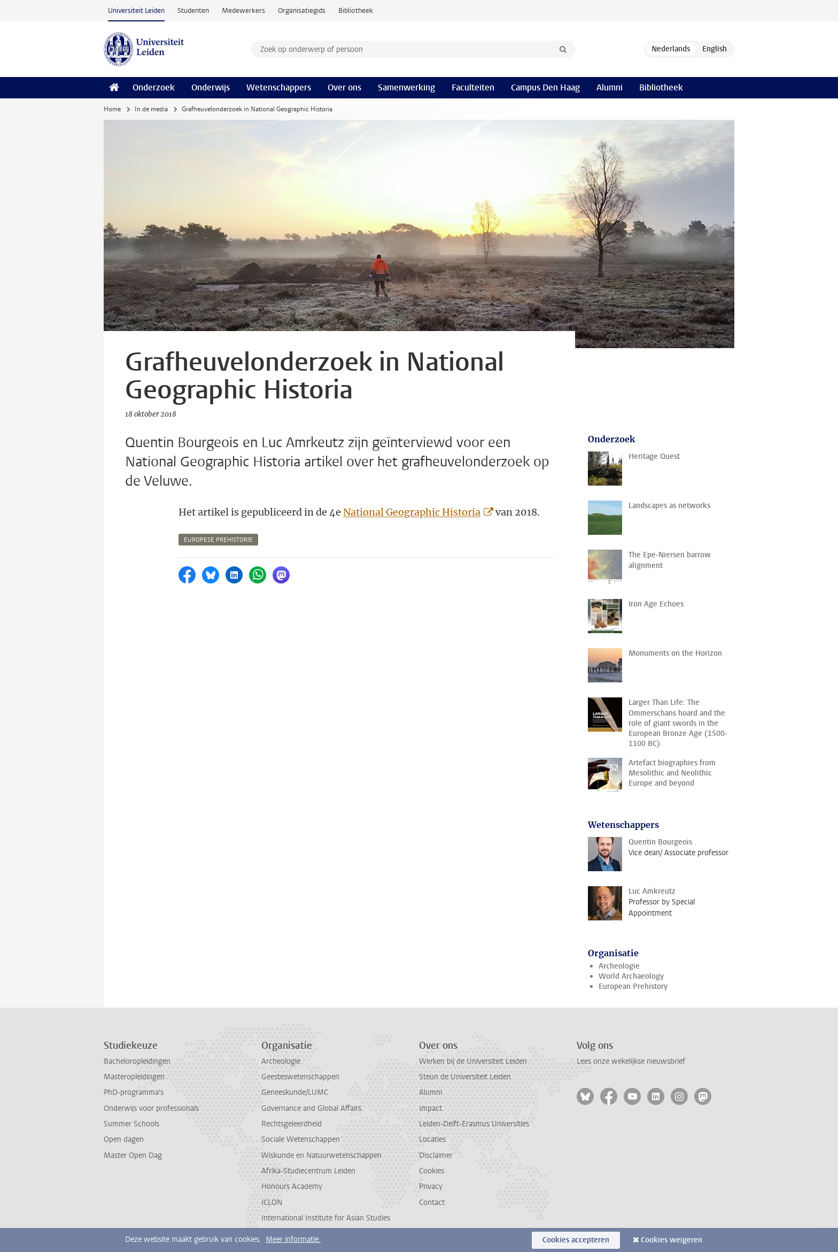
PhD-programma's (134, 1092)
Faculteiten (473, 87)
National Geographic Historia (411, 512)
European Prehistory (633, 986)
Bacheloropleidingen (137, 1061)
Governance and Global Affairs (311, 1108)
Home (112, 109)
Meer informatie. (293, 1239)
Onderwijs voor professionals (151, 1108)
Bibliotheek (355, 10)
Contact (432, 1202)
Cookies (431, 1171)
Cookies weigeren (671, 1240)
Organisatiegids (301, 10)
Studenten (193, 10)
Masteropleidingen (134, 1077)
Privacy (431, 1186)
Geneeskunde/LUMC (294, 1092)
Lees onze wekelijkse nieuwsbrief (631, 1061)
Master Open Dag (133, 1155)
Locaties (432, 1139)
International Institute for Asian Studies (325, 1218)
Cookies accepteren (575, 1240)
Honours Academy (291, 1186)
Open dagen (124, 1139)
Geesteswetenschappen (300, 1077)
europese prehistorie (218, 540)
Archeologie (619, 966)
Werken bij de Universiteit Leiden (473, 1061)
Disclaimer (436, 1155)
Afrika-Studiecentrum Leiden (308, 1171)
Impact (430, 1108)
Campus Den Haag (545, 87)
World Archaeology (631, 976)
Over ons (344, 87)
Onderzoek (154, 87)
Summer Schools (131, 1124)
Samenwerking (406, 87)
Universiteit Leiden (136, 10)
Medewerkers (243, 10)
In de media (151, 109)
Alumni (609, 87)
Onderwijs (210, 87)
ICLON (271, 1202)
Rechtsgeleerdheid (291, 1124)
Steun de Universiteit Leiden (465, 1077)
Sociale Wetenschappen (300, 1139)
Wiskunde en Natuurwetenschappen (321, 1155)
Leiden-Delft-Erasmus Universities (474, 1124)
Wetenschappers (278, 87)
